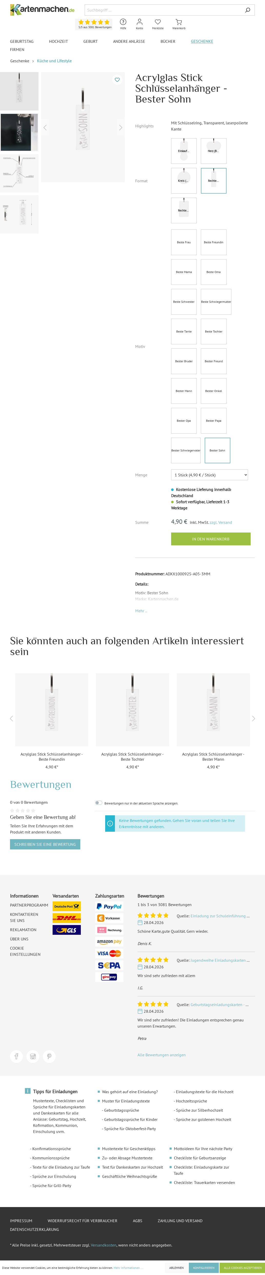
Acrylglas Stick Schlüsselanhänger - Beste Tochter (132, 756)
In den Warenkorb (210, 538)
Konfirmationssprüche (51, 1148)
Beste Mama (184, 272)
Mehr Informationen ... (128, 1268)
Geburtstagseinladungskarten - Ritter (223, 1004)
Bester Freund (214, 361)
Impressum (21, 1220)
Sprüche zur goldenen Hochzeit (203, 1119)
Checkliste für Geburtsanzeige (200, 1157)
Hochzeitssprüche (191, 1100)
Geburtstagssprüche (121, 1110)
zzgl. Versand (221, 522)
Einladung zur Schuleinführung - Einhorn (227, 915)
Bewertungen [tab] (41, 784)
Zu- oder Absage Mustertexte (127, 1157)
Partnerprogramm (29, 905)
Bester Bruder (184, 361)
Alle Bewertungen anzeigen (162, 1054)
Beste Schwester (183, 302)
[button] (141, 610)
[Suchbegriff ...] (163, 10)
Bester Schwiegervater (185, 450)
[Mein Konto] (139, 24)
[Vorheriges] (45, 127)
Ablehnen (176, 1268)
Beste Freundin (213, 242)
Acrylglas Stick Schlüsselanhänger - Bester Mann (213, 756)
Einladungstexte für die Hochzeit (204, 1091)
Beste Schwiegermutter (216, 302)
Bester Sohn (217, 450)
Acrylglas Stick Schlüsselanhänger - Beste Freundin (52, 756)
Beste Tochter (213, 331)
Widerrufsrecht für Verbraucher (82, 1220)
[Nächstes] (121, 127)
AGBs (137, 1220)
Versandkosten (103, 1245)
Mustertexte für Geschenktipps (128, 1148)
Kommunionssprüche (51, 1157)
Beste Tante (184, 331)
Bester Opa (184, 421)
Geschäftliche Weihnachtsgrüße (129, 1176)
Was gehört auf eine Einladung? (130, 1091)
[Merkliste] (158, 24)
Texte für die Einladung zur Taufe (61, 1167)
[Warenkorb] (179, 24)
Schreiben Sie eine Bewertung (45, 844)
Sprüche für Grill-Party (51, 1185)
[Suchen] (247, 10)
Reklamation (23, 929)
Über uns (19, 938)
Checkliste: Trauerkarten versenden (204, 1182)
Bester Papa (213, 421)
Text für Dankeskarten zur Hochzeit (132, 1167)
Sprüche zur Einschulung (54, 1176)
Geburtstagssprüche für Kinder (131, 1119)
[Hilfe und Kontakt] (123, 24)
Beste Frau (184, 242)
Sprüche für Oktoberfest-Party (130, 1128)
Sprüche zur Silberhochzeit (199, 1110)
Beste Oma (214, 272)
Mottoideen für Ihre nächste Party (203, 1148)
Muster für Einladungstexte (126, 1100)
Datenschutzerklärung (34, 1229)
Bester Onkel (213, 391)
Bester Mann (184, 391)
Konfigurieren (203, 1268)
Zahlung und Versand (180, 1220)
